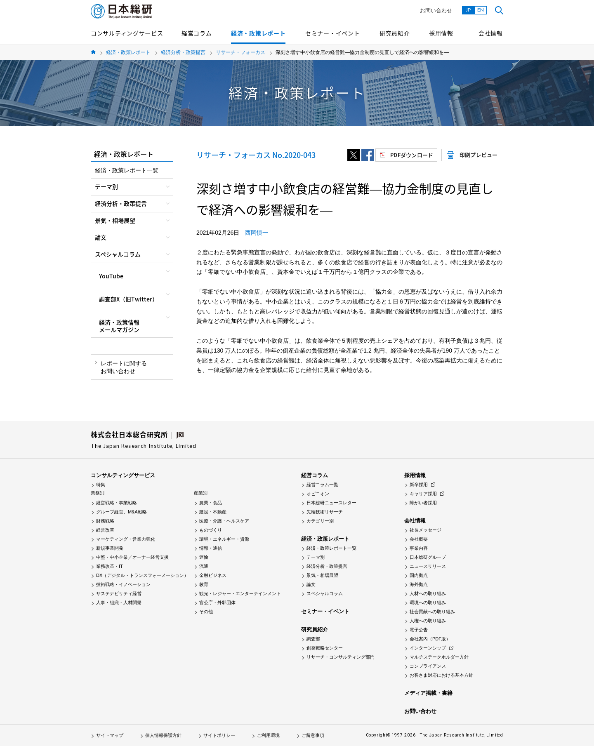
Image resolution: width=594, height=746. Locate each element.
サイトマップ (109, 735)
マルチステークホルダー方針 (439, 656)
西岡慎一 (256, 232)
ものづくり (210, 529)
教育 (203, 584)
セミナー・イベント (332, 33)
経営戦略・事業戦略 (116, 502)
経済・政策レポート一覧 (126, 170)
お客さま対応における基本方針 (441, 675)
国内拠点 (419, 575)
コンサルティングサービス (127, 33)
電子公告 (419, 629)
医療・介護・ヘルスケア (224, 520)
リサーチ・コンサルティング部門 (340, 656)
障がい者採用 (423, 502)
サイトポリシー (219, 735)
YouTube (111, 276)
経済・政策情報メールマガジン (119, 326)
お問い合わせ (436, 10)
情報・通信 (210, 548)
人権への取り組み (428, 620)
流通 (203, 566)
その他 (206, 611)
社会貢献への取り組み (432, 611)
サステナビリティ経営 (118, 593)
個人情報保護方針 (163, 735)
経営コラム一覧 (322, 484)
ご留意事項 (313, 735)
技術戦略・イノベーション (123, 584)
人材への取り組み (428, 593)
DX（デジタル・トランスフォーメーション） (142, 575)
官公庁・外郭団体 (217, 602)
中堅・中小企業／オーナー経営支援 (132, 557)
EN (480, 10)
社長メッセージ (425, 529)
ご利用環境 (268, 735)
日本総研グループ (428, 557)
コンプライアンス (428, 666)
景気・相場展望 (322, 575)
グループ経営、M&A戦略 (121, 511)
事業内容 (419, 548)
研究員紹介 (395, 33)
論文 (311, 584)
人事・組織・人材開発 (118, 602)
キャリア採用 (423, 493)
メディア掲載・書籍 (428, 693)
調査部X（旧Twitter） (128, 299)
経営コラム (197, 33)
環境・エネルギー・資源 (224, 539)
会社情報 (490, 33)
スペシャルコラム (324, 593)
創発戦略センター (324, 647)
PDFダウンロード (411, 155)
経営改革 (105, 529)
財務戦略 (105, 520)
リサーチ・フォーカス (240, 52)
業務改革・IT (109, 566)
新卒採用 (419, 484)
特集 (100, 484)
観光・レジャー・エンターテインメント (240, 593)
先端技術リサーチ (324, 511)
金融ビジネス (212, 575)
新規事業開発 (109, 548)
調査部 (313, 638)
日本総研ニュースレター (331, 502)
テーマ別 (315, 557)
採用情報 (441, 33)
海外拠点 (419, 584)
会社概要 (419, 539)
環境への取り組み (428, 602)
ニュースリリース (428, 566)
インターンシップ (428, 647)
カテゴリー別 (320, 520)
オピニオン (317, 493)
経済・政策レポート (258, 33)
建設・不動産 (212, 511)
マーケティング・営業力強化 (125, 539)
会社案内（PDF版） (430, 638)
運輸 (203, 557)
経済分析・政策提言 (183, 52)
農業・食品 (210, 502)
